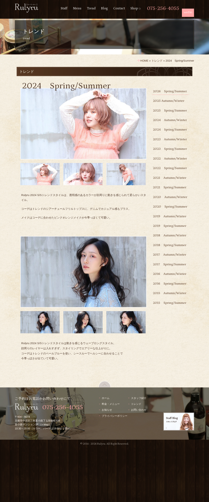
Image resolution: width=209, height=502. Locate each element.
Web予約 (188, 12)
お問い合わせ (138, 463)
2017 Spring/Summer (165, 352)
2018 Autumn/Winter (165, 312)
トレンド (157, 60)
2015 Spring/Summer (165, 412)
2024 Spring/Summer (165, 148)
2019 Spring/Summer (165, 297)
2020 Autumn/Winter (165, 253)
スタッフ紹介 (138, 451)
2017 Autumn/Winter (170, 340)
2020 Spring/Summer (165, 267)
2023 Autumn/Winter (165, 163)
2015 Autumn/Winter (165, 397)
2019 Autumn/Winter (165, 283)
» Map (45, 478)
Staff (64, 8)
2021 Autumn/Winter (165, 223)
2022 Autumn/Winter (165, 193)
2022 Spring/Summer (165, 208)
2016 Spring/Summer (165, 382)
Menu (77, 8)
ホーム (105, 451)
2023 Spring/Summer (165, 178)
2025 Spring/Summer (165, 118)
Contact (119, 8)
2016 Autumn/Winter (165, 367)
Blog (104, 8)
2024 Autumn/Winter (165, 133)
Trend (91, 8)
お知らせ (107, 463)
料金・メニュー (111, 457)
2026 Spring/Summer (165, 93)
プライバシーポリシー (114, 469)
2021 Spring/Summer (165, 238)
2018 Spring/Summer (165, 327)
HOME (144, 60)
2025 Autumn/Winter (169, 106)
